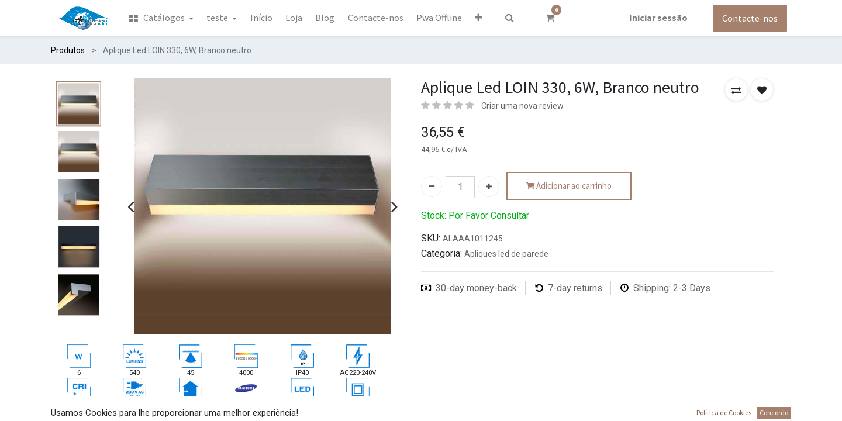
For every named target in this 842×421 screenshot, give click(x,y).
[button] (478, 17)
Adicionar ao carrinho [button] (569, 186)
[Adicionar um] (488, 186)
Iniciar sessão (658, 17)
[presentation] (131, 206)
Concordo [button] (774, 412)
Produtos (68, 50)
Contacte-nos (750, 18)
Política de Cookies (723, 412)
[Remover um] (431, 186)
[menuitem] (160, 18)
